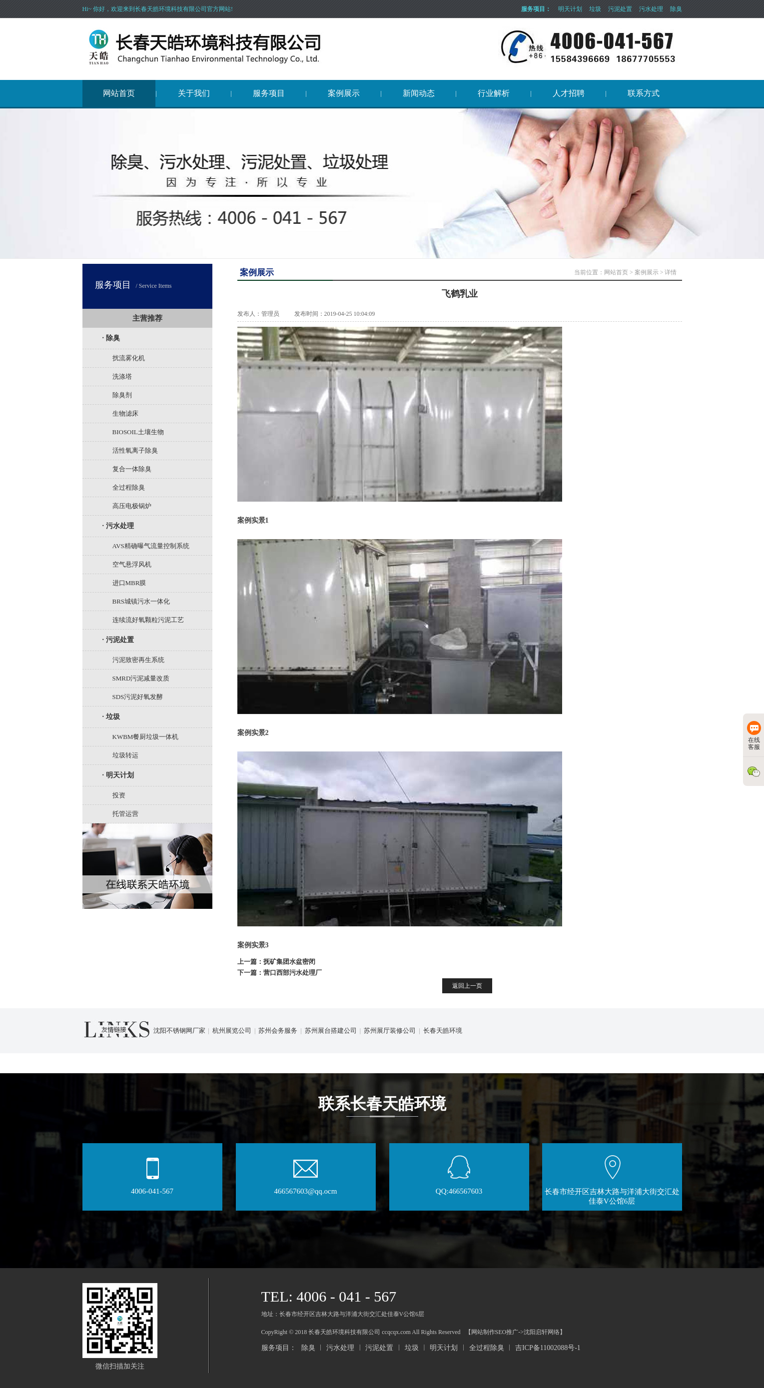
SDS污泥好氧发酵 (137, 696)
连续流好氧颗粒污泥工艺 (148, 620)
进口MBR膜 (129, 583)
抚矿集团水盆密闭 (289, 961)
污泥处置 (620, 8)
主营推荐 (147, 318)
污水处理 (651, 8)
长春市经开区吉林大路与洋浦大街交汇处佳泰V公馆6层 (612, 1193)
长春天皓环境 (442, 1030)
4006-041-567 (152, 1188)
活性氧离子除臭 (135, 450)
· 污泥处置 (118, 640)
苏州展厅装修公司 (390, 1030)
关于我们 (194, 93)
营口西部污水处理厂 (292, 972)
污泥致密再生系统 (138, 660)
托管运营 (125, 813)
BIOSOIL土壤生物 (138, 432)
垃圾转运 (125, 755)
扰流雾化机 (128, 358)
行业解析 (494, 93)
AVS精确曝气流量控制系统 (150, 546)
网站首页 (119, 93)
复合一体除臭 (131, 469)
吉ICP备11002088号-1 (548, 1348)
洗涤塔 (122, 376)
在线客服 (754, 735)
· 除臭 (111, 338)
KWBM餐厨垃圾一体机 (145, 736)
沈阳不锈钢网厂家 (179, 1030)
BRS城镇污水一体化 (141, 601)
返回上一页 (467, 985)
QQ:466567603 (459, 1188)
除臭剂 (122, 395)
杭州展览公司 (231, 1030)
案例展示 (344, 93)
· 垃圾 (111, 716)
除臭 (676, 8)
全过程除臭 (128, 487)
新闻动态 (419, 93)
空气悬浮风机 (131, 564)
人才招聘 (569, 93)
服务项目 (269, 93)
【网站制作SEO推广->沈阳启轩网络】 (515, 1332)
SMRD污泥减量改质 (141, 678)
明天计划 (570, 8)
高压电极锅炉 (131, 506)
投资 (118, 795)
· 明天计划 (118, 775)
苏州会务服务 (277, 1030)
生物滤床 (125, 413)
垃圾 (595, 8)
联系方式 (644, 93)
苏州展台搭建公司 (331, 1030)
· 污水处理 (118, 526)
